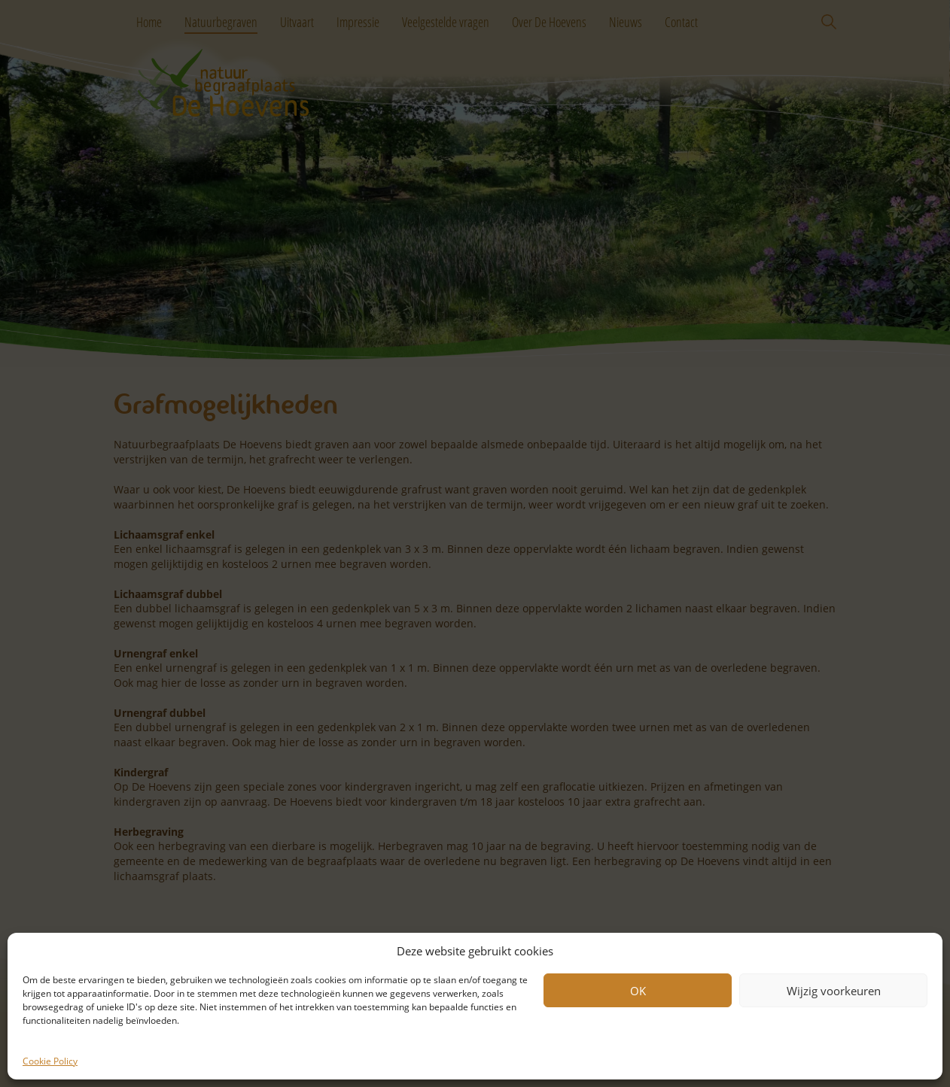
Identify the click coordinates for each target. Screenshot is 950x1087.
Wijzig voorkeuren (834, 990)
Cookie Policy (50, 1061)
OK (638, 990)
